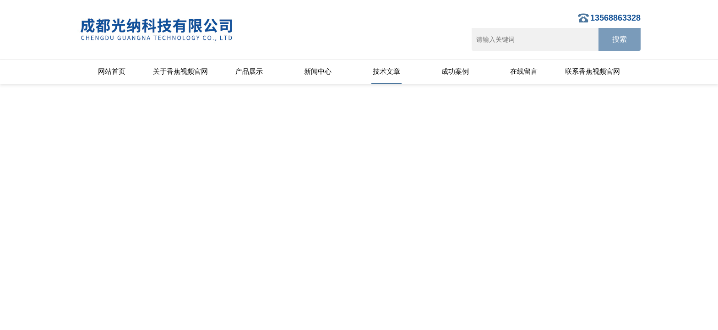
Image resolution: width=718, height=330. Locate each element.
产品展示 (249, 71)
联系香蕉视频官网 (592, 71)
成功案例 (455, 71)
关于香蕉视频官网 (180, 71)
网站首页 (111, 71)
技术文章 (386, 71)
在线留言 (524, 71)
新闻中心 (318, 71)
